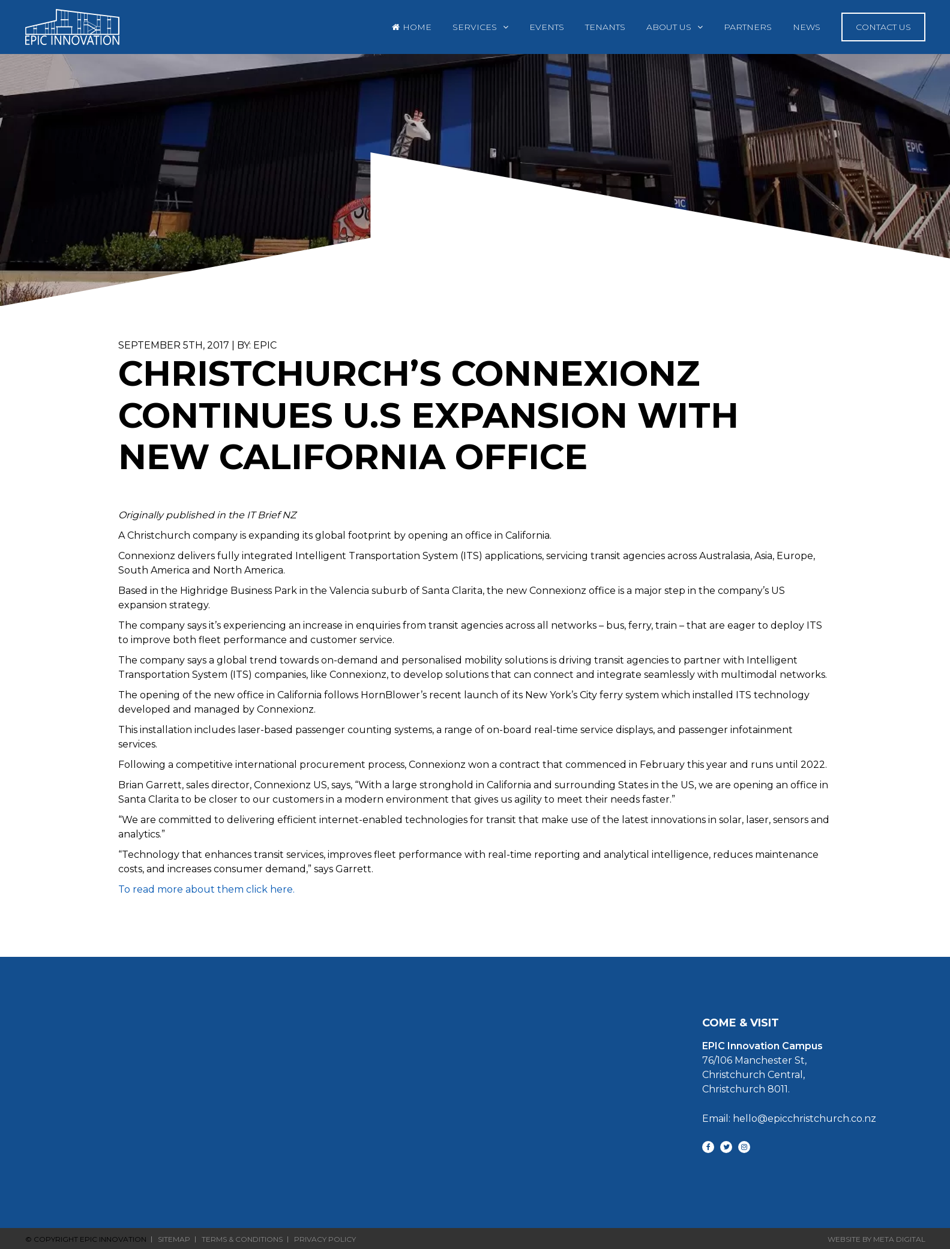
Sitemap (174, 1239)
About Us (668, 27)
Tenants (605, 27)
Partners (748, 27)
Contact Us (883, 27)
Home (417, 27)
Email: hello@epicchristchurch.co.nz (789, 1118)
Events (546, 27)
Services (474, 27)
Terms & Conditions (242, 1239)
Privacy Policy (325, 1239)
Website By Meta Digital (876, 1239)
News (806, 27)
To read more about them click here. (206, 889)
